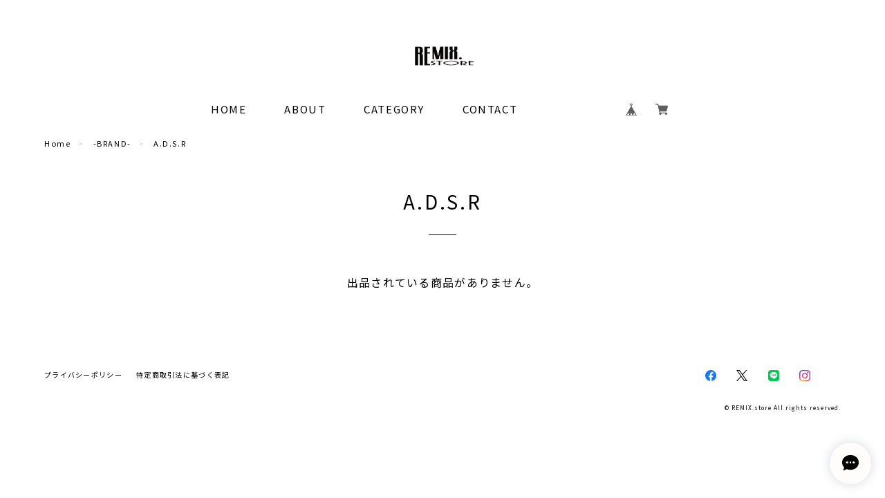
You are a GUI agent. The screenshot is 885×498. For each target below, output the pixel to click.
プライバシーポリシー (83, 374)
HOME (228, 109)
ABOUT (305, 109)
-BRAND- (112, 143)
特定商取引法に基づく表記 (183, 374)
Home (57, 143)
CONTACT (490, 109)
